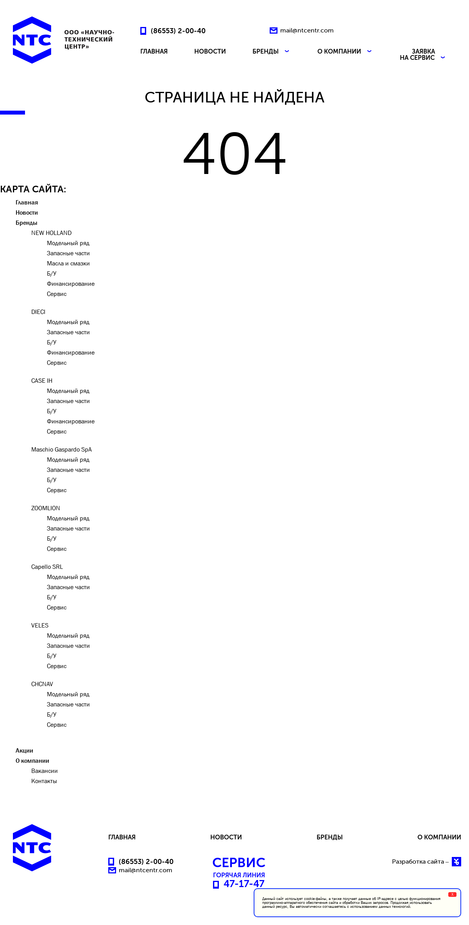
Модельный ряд (68, 242)
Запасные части (68, 252)
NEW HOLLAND (51, 232)
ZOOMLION (45, 507)
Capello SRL (47, 566)
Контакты (44, 780)
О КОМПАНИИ (345, 51)
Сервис (56, 293)
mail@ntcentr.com (307, 30)
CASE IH (41, 380)
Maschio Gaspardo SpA (61, 449)
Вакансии (44, 770)
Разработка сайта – (426, 861)
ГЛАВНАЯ (154, 51)
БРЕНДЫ (271, 51)
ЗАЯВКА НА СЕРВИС (423, 54)
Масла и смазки (68, 263)
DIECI (38, 311)
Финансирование (71, 283)
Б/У (51, 273)
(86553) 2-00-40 (178, 30)
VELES (39, 625)
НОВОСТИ (210, 51)
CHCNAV (42, 683)
